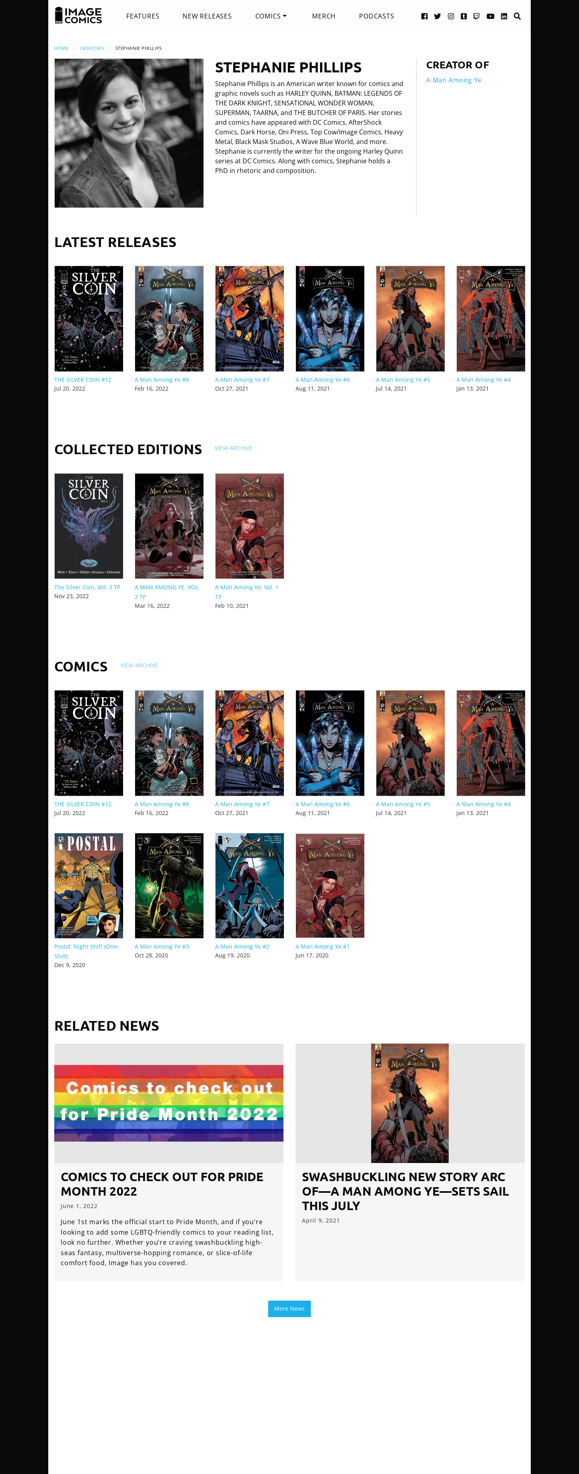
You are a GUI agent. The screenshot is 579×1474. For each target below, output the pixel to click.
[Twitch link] (477, 16)
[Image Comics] (78, 15)
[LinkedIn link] (504, 16)
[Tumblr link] (464, 16)
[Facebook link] (424, 16)
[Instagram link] (451, 16)
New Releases (207, 16)
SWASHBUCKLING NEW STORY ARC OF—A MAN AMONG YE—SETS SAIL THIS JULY (405, 1191)
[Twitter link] (437, 16)
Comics (268, 16)
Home (61, 48)
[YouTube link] (491, 16)
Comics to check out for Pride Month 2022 (162, 1183)
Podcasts (376, 16)
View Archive (234, 448)
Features (142, 16)
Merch (324, 16)
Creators (92, 48)
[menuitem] (142, 16)
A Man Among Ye (454, 80)
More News (289, 1308)
